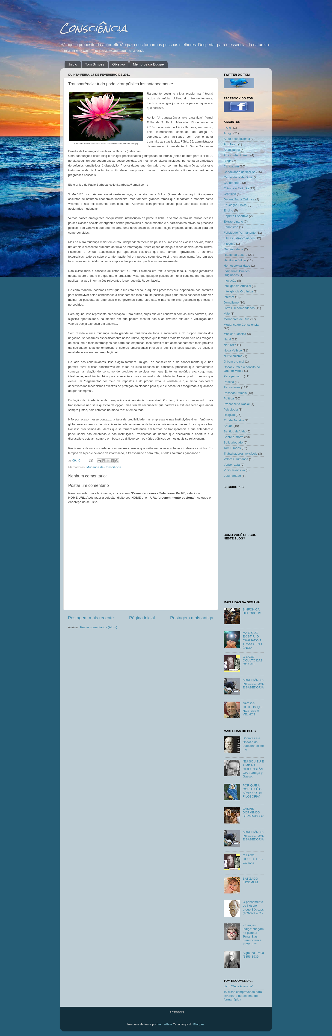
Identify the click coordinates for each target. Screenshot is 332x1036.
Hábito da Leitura (235, 254)
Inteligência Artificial (237, 286)
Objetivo (118, 64)
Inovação (230, 280)
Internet (229, 297)
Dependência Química (239, 199)
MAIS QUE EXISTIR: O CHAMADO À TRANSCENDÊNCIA (252, 640)
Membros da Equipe (148, 64)
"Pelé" (228, 127)
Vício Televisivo (234, 470)
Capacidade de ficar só (239, 172)
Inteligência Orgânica (238, 291)
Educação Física (235, 205)
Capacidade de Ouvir (238, 177)
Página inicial (142, 617)
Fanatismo (231, 227)
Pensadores (232, 387)
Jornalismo (231, 302)
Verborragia (232, 464)
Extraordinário (233, 221)
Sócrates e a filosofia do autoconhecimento (253, 743)
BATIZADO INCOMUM (250, 880)
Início (73, 64)
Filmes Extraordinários (239, 238)
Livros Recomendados (239, 308)
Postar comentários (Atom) (98, 627)
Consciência (93, 28)
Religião (229, 415)
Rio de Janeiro (234, 420)
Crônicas (230, 194)
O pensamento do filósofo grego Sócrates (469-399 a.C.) (253, 907)
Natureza (230, 345)
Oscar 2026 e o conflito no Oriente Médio (242, 368)
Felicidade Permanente (240, 232)
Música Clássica (235, 334)
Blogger (198, 1024)
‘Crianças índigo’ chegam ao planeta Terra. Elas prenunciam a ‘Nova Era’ (253, 934)
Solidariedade (233, 442)
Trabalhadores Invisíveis (240, 453)
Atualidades (232, 150)
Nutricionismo (233, 356)
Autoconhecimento (236, 155)
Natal (227, 339)
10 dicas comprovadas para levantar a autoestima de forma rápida (243, 995)
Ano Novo (230, 144)
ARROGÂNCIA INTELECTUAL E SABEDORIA (253, 683)
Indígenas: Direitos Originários (237, 273)
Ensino (228, 210)
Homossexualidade (237, 265)
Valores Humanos (236, 459)
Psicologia (231, 409)
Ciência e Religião (236, 188)
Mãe (227, 313)
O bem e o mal (234, 361)
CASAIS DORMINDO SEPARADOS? (253, 812)
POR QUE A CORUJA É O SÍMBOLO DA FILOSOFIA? (252, 791)
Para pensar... (233, 376)
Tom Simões (94, 64)
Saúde (228, 426)
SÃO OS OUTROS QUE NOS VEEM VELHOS (253, 709)
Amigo (228, 133)
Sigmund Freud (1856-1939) (253, 954)
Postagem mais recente (91, 617)
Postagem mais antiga (191, 617)
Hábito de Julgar (235, 260)
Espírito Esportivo (236, 216)
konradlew (164, 1024)
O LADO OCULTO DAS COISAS (253, 660)
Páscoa (229, 382)
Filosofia (229, 243)
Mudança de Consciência (104, 467)
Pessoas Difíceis (235, 393)
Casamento (232, 183)
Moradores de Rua (236, 319)
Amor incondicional (237, 138)
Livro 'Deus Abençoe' (238, 986)
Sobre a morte (233, 437)
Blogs (227, 161)
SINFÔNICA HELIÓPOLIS (252, 611)
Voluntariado (232, 475)
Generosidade (233, 249)
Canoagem (231, 166)
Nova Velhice (233, 350)
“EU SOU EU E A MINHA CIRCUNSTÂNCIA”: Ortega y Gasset (253, 769)
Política (229, 398)
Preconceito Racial (237, 404)
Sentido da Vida (235, 431)
